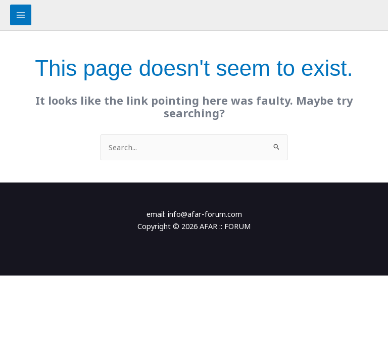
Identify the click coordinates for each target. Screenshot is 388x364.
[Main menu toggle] (20, 15)
